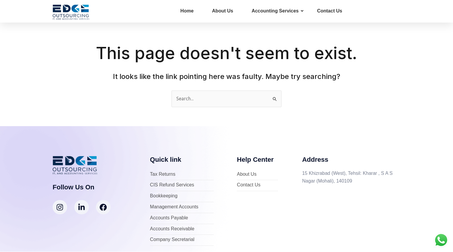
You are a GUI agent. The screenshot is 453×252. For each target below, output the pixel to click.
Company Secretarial (172, 240)
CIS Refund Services (172, 185)
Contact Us (329, 10)
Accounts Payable (169, 218)
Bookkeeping (164, 196)
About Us (222, 10)
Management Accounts (174, 207)
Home (187, 10)
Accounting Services (277, 10)
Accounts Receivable (172, 229)
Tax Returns (162, 174)
